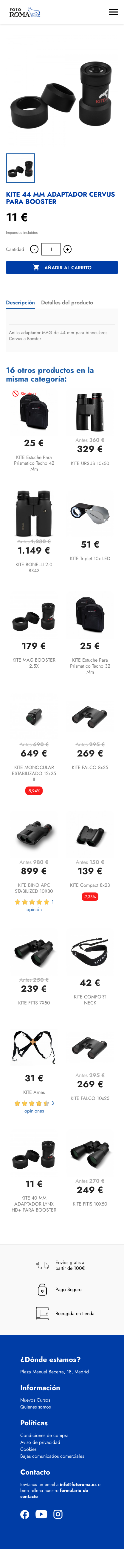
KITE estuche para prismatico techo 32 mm (90, 666)
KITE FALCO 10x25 (90, 1098)
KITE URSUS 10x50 (90, 463)
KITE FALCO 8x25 (90, 767)
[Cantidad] (51, 249)
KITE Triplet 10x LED (90, 558)
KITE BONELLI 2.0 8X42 (34, 567)
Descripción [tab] (20, 302)
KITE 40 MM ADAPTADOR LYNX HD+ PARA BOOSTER (34, 1203)
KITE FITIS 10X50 (90, 1203)
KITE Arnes (34, 1092)
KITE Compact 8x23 (90, 885)
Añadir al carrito (62, 268)
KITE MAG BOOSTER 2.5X (34, 663)
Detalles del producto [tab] (67, 302)
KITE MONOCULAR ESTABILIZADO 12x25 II (34, 773)
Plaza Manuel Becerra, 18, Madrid (54, 1372)
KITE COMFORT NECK (90, 999)
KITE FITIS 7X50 (34, 1002)
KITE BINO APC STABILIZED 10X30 (34, 888)
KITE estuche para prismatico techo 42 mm (34, 463)
